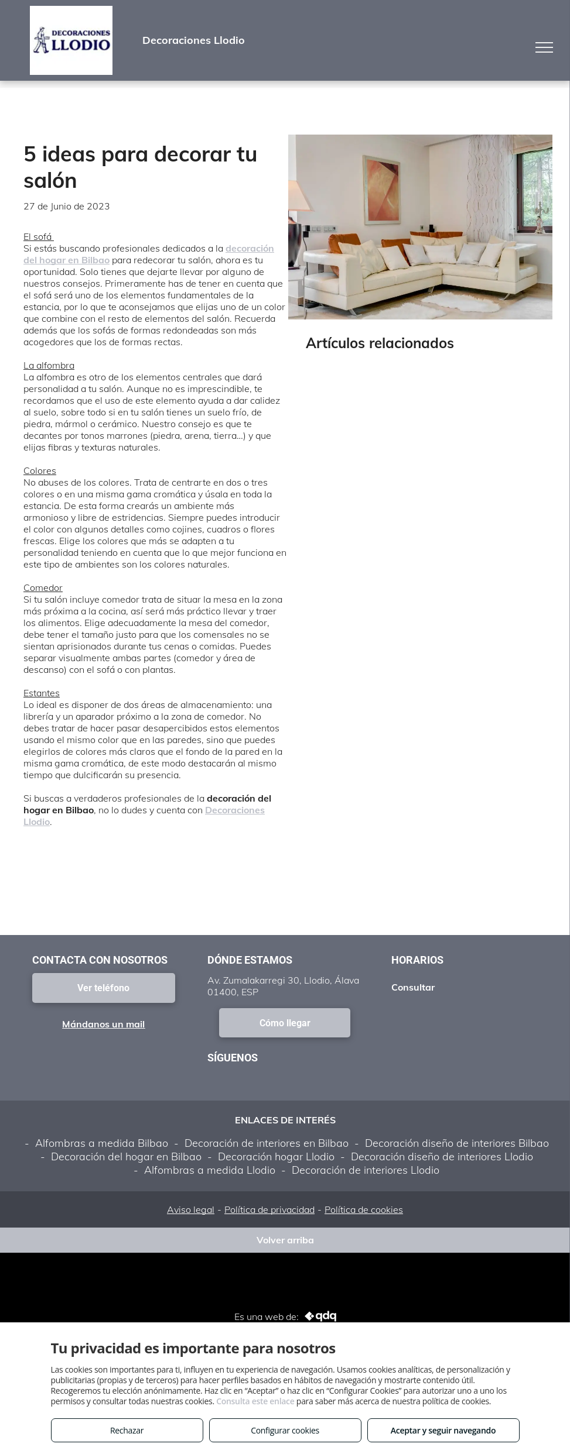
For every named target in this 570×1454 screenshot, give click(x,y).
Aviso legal (190, 1209)
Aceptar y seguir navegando (443, 1430)
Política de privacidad (269, 1209)
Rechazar (127, 1430)
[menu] (544, 47)
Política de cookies (364, 1209)
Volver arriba (285, 1240)
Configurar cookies (285, 1430)
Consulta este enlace (255, 1401)
